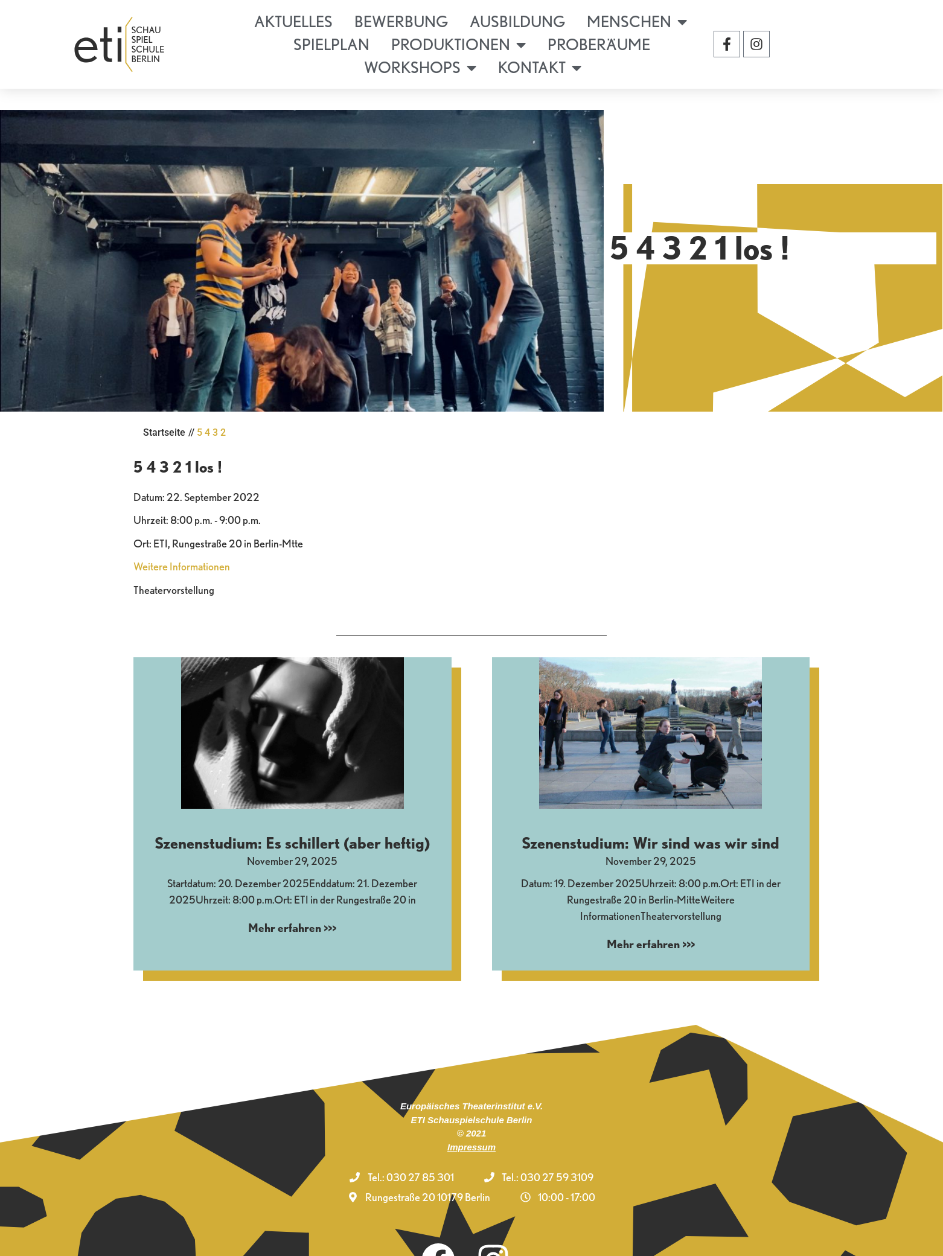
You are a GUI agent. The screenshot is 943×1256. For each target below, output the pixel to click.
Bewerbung (401, 21)
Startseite (164, 398)
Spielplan (331, 44)
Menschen (637, 21)
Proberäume (599, 44)
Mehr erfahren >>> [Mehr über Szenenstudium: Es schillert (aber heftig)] (292, 893)
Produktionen (458, 44)
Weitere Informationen (181, 532)
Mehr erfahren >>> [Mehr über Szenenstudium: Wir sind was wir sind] (651, 909)
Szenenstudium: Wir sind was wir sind (650, 808)
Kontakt (539, 67)
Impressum (471, 1112)
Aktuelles (293, 21)
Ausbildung (517, 21)
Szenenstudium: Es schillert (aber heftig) (292, 808)
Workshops (420, 67)
